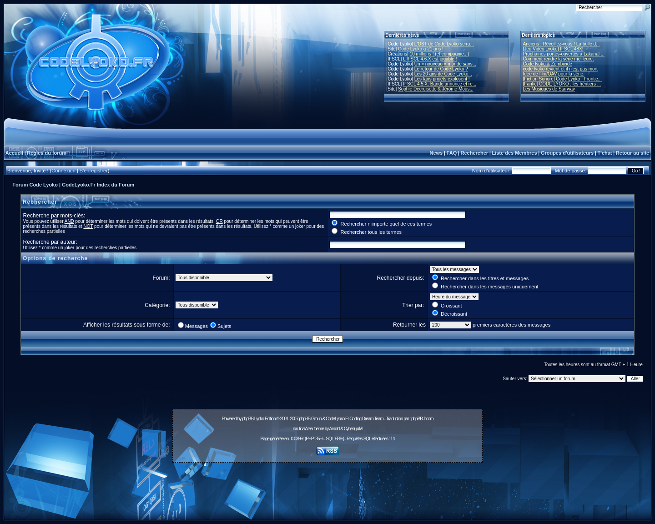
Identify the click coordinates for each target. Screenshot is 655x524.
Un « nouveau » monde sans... (445, 63)
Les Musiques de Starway (549, 88)
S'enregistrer (94, 170)
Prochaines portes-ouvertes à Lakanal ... (564, 53)
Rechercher (475, 153)
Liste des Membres (514, 153)
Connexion (63, 170)
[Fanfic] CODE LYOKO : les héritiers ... (562, 83)
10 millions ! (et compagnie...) (439, 53)
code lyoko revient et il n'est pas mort (560, 68)
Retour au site (632, 153)
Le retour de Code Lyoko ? (441, 68)
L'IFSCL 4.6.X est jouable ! (430, 58)
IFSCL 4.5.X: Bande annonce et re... (439, 83)
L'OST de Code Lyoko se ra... (444, 43)
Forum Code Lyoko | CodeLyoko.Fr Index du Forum (73, 184)
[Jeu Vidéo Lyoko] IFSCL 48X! (553, 48)
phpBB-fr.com (422, 418)
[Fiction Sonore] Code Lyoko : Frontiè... (562, 78)
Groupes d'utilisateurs (567, 153)
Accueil (14, 153)
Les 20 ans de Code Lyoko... (443, 73)
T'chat (605, 153)
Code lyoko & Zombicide (547, 63)
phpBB (247, 418)
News (436, 153)
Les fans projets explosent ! (442, 78)
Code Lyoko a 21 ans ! (420, 48)
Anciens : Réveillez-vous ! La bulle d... (561, 43)
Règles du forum (46, 153)
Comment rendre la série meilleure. (558, 58)
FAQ (452, 153)
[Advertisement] (327, 486)
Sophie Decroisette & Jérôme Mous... (436, 88)
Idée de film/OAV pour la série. (553, 73)
